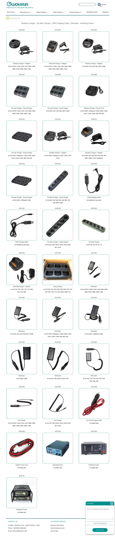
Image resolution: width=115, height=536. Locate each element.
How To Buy (10, 12)
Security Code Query (57, 525)
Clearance (105, 12)
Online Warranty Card (57, 528)
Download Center (92, 12)
